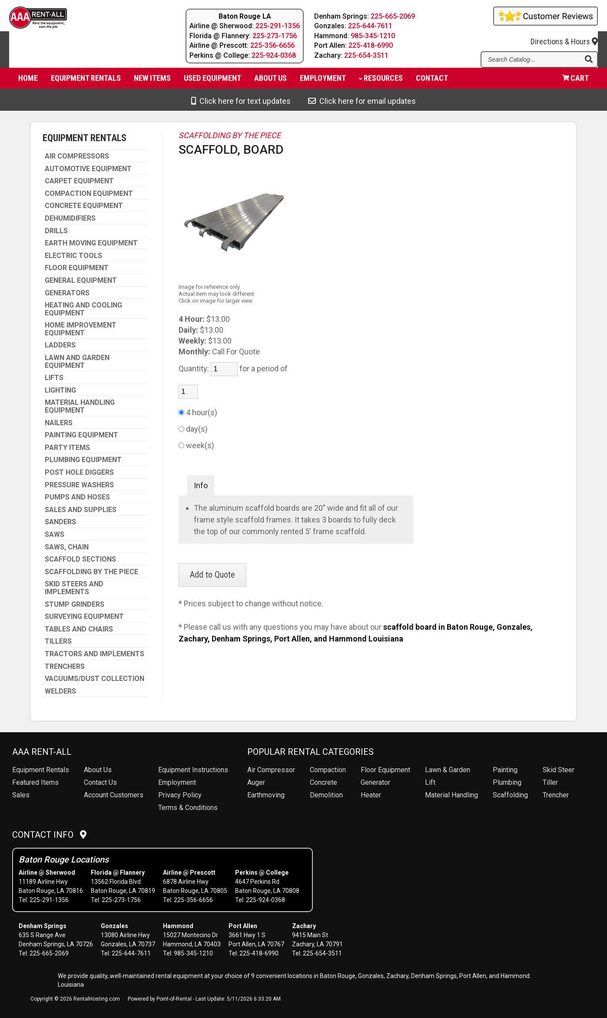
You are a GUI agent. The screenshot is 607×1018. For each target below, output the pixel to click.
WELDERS (60, 691)
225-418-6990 (371, 45)
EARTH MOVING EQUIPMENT (91, 243)
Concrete (323, 782)
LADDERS (60, 345)
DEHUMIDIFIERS (70, 218)
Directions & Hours (564, 35)
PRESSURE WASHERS (79, 485)
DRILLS (56, 231)
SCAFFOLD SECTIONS (80, 559)
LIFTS (54, 378)
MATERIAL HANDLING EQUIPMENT (80, 406)
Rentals (40, 770)
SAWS (54, 535)
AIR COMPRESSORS (77, 156)
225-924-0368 (274, 55)
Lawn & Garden (447, 770)
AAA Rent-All (41, 752)
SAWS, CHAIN (67, 547)
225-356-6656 (272, 45)
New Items (152, 80)
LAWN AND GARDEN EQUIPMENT (77, 361)
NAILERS (59, 423)
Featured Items (35, 782)
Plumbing (507, 782)
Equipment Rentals (86, 80)
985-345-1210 (373, 36)
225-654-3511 (367, 55)
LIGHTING (60, 390)
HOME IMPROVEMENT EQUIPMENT (80, 329)
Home (28, 80)
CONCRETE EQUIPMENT (84, 206)
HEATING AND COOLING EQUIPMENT (83, 309)
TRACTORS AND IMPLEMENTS (94, 654)
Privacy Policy (180, 795)
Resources (381, 80)
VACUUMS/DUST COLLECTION (94, 679)
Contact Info (49, 835)
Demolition (326, 795)
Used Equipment (212, 80)
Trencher (556, 795)
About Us (98, 770)
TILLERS (58, 641)
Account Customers (113, 795)
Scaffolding (510, 795)
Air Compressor (271, 770)
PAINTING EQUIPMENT (81, 435)
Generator (375, 782)
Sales (21, 795)
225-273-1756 (274, 36)
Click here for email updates (362, 101)
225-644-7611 (370, 26)
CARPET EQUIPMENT (79, 181)
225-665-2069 (393, 16)
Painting (505, 770)
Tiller (550, 782)
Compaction (328, 770)
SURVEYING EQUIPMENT (84, 617)
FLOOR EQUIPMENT (77, 268)
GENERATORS (67, 293)
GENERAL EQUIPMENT (81, 280)
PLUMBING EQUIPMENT (83, 460)
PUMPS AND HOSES (77, 497)
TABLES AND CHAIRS (79, 629)
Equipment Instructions (193, 770)
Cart (575, 80)
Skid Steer (558, 770)
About (270, 80)
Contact (432, 80)
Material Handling (451, 795)
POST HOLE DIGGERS (79, 472)
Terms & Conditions (188, 807)
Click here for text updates (241, 101)
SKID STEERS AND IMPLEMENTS (74, 587)
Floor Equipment (385, 770)
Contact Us (100, 782)
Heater (371, 795)
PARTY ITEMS (67, 448)
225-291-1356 (277, 26)
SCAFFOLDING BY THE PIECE (91, 572)
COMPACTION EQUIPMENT (89, 194)
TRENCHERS (65, 667)
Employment (323, 80)
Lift (430, 782)
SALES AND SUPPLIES (80, 510)
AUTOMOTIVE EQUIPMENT (88, 169)
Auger (256, 782)
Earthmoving (266, 795)
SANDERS (60, 522)
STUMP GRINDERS (74, 604)
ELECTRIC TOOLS (73, 256)
